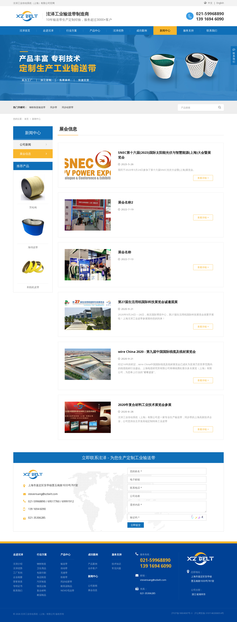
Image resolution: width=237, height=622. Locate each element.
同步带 (53, 107)
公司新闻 (33, 144)
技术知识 (116, 563)
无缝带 (64, 572)
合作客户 (92, 568)
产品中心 (95, 30)
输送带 (64, 563)
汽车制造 (41, 581)
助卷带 (64, 577)
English (220, 2)
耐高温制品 (66, 586)
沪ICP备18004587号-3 (181, 613)
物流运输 (41, 586)
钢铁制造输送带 (37, 107)
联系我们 (212, 30)
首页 (26, 118)
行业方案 (71, 30)
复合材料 (41, 590)
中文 (210, 2)
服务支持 (188, 30)
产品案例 (92, 563)
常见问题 (116, 568)
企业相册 (17, 577)
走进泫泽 (48, 30)
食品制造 (41, 577)
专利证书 (17, 586)
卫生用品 (41, 568)
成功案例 (141, 30)
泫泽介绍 (17, 563)
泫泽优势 (118, 30)
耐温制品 (41, 594)
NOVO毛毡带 (67, 590)
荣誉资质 (17, 581)
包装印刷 (41, 572)
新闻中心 (165, 30)
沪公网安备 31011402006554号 (209, 613)
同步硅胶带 (67, 107)
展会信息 (33, 154)
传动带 (64, 568)
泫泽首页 (25, 30)
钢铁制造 (41, 563)
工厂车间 (17, 572)
